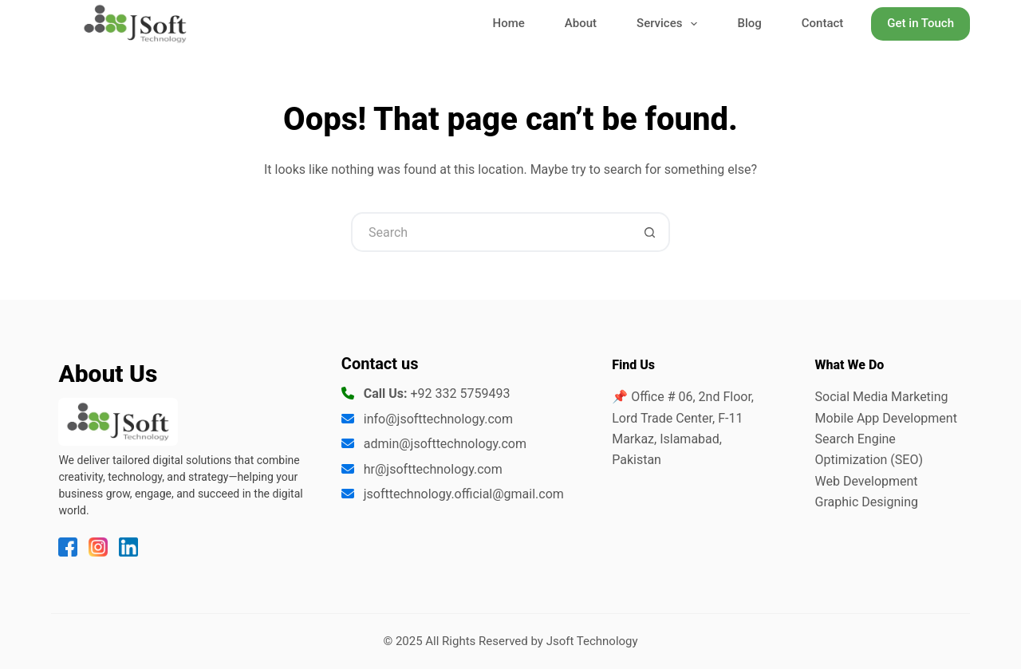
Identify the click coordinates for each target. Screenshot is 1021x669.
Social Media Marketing (881, 396)
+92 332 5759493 (460, 393)
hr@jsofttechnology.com (433, 469)
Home (509, 23)
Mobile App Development (886, 418)
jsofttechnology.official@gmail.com (464, 494)
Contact (823, 23)
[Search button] (650, 232)
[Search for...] (490, 232)
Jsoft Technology (592, 641)
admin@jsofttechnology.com (445, 443)
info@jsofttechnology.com (438, 419)
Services (670, 24)
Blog (749, 23)
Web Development (866, 481)
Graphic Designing (866, 502)
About (581, 23)
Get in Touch (920, 23)
